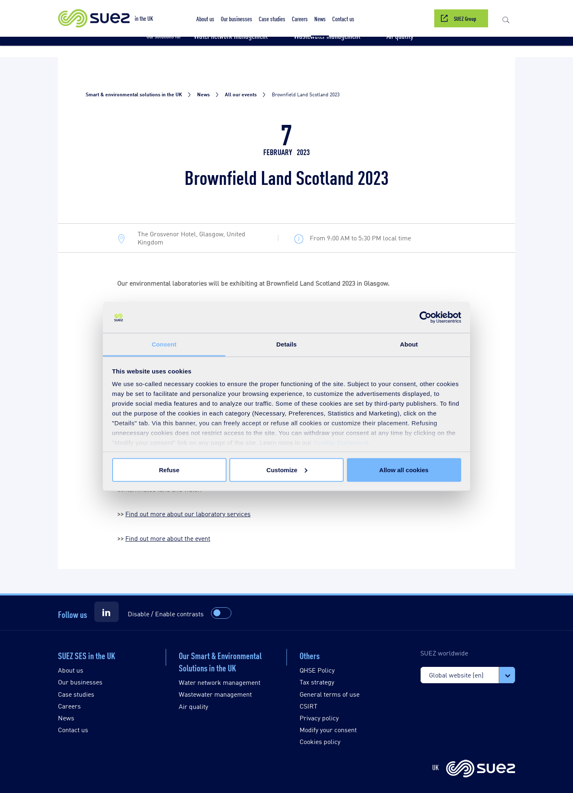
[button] (506, 18)
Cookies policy (320, 741)
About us (70, 670)
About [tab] (409, 344)
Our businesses (80, 681)
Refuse (169, 469)
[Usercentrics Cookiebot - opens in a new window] (425, 317)
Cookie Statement (341, 442)
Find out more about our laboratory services (188, 513)
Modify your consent (328, 729)
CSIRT (309, 706)
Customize (287, 469)
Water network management (219, 682)
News (66, 717)
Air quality (193, 706)
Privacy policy (319, 717)
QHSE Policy (317, 670)
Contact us (73, 729)
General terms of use (330, 694)
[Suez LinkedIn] (106, 612)
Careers (69, 706)
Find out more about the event (167, 538)
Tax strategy (317, 681)
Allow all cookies (404, 469)
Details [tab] (286, 344)
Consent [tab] (164, 344)
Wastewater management (215, 694)
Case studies (76, 694)
